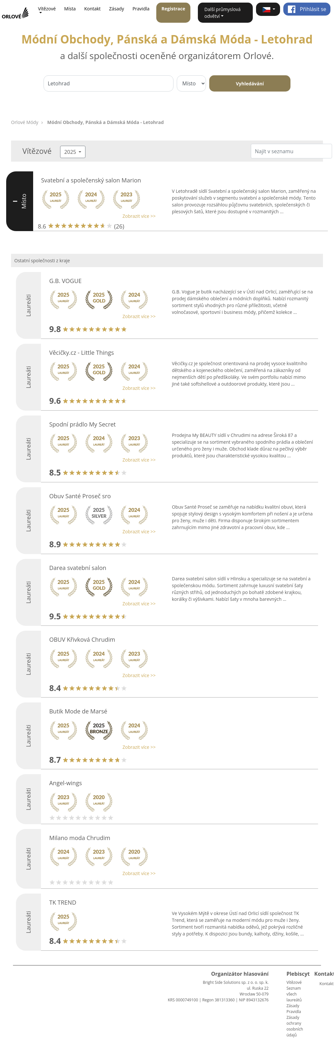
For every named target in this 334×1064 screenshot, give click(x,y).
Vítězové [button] (47, 9)
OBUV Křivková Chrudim (82, 639)
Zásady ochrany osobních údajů (295, 1026)
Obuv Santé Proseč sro (80, 496)
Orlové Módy (24, 122)
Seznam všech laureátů (294, 994)
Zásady (116, 9)
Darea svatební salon (77, 568)
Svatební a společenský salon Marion (91, 180)
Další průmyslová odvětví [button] (222, 12)
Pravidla (141, 9)
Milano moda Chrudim (79, 838)
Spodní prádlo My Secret (82, 424)
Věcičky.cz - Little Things (81, 352)
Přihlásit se (307, 9)
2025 (71, 151)
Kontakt (92, 9)
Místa (70, 9)
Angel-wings (65, 783)
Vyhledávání (250, 83)
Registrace (173, 9)
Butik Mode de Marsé (78, 711)
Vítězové (294, 982)
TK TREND (62, 902)
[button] (268, 9)
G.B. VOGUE (65, 281)
